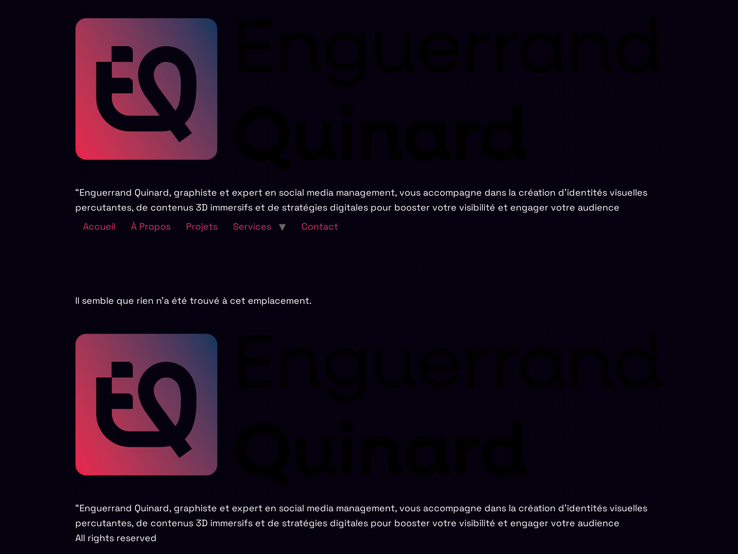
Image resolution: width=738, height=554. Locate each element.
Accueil (99, 226)
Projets (201, 226)
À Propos (151, 226)
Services (252, 226)
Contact (319, 226)
